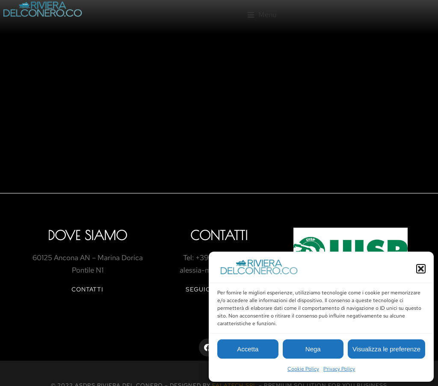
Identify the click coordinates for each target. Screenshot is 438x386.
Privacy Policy (339, 368)
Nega (313, 349)
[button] (421, 268)
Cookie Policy (303, 368)
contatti (87, 289)
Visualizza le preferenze (386, 349)
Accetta (247, 349)
